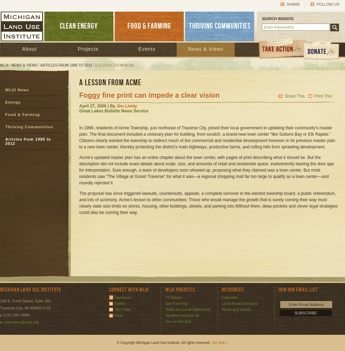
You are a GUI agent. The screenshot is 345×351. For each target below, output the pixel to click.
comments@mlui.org (21, 322)
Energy (12, 102)
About (29, 49)
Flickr (119, 315)
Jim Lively (127, 106)
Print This (323, 96)
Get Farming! (176, 303)
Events (147, 49)
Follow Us (327, 4)
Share (293, 4)
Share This (294, 96)
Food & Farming (22, 114)
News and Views (236, 309)
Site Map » (220, 343)
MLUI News (17, 90)
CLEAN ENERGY (79, 26)
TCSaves (173, 297)
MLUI (4, 65)
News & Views (206, 49)
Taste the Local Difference (187, 309)
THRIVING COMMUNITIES (220, 26)
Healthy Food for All (182, 315)
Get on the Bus (178, 321)
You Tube (122, 309)
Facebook (122, 297)
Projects (88, 49)
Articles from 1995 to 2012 (66, 65)
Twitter (120, 303)
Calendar (230, 297)
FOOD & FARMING (149, 26)
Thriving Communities (29, 127)
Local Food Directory (240, 303)
